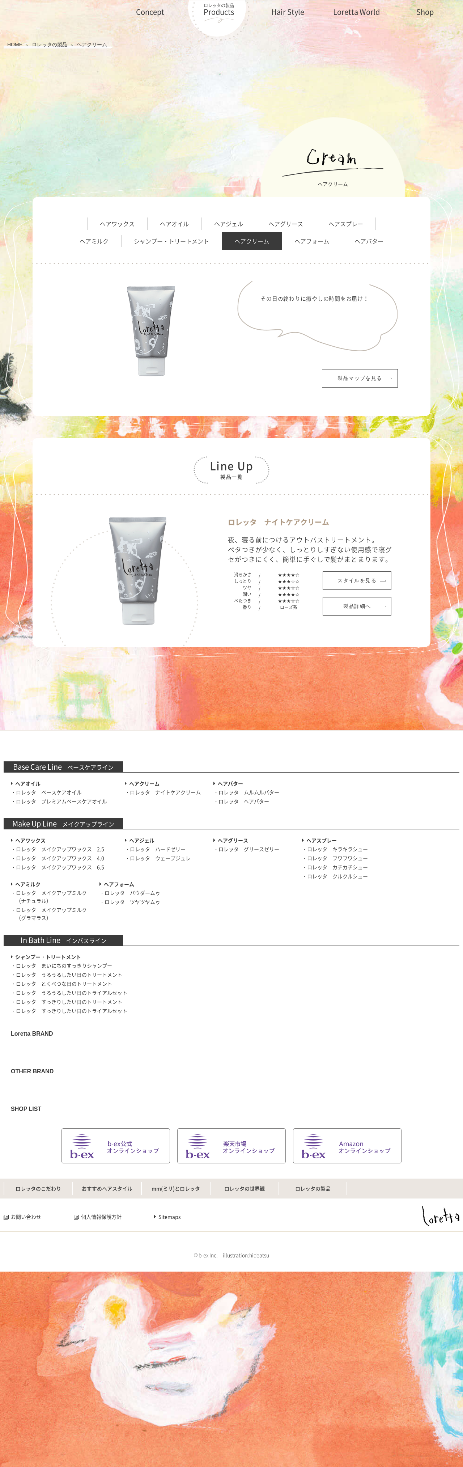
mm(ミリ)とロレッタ (176, 1374)
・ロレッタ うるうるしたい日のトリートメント (66, 1087)
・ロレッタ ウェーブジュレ (158, 971)
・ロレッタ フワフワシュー (335, 971)
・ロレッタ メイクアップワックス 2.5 (57, 962)
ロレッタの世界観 (244, 1374)
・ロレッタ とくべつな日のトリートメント (61, 1096)
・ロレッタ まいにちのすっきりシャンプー (61, 1078)
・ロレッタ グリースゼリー (246, 962)
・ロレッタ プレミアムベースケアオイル (59, 914)
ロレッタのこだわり (38, 1374)
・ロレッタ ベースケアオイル (46, 905)
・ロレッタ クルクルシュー (335, 989)
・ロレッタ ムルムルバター (246, 905)
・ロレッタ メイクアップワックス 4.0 (57, 971)
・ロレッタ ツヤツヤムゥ (129, 1015)
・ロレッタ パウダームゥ (129, 1006)
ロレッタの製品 (313, 1374)
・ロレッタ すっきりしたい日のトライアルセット (69, 1124)
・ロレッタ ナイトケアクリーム (163, 905)
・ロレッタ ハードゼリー (155, 962)
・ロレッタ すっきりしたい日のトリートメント (66, 1115)
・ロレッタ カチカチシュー (335, 980)
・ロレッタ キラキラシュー (335, 962)
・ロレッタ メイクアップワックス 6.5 (57, 980)
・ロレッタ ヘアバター (241, 914)
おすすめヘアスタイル (107, 1374)
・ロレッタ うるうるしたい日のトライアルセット (69, 1105)
